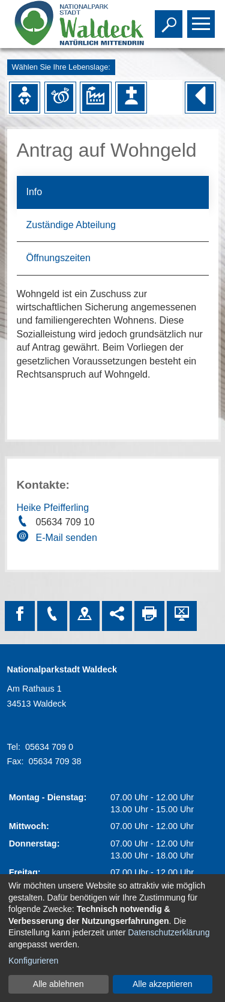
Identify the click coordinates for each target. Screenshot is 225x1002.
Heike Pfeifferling (53, 508)
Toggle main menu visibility (202, 19)
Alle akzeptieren (163, 984)
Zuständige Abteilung (71, 225)
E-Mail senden (66, 538)
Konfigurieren (33, 960)
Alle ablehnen (58, 984)
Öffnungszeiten (58, 258)
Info (34, 192)
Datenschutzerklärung (168, 932)
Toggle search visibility (170, 19)
